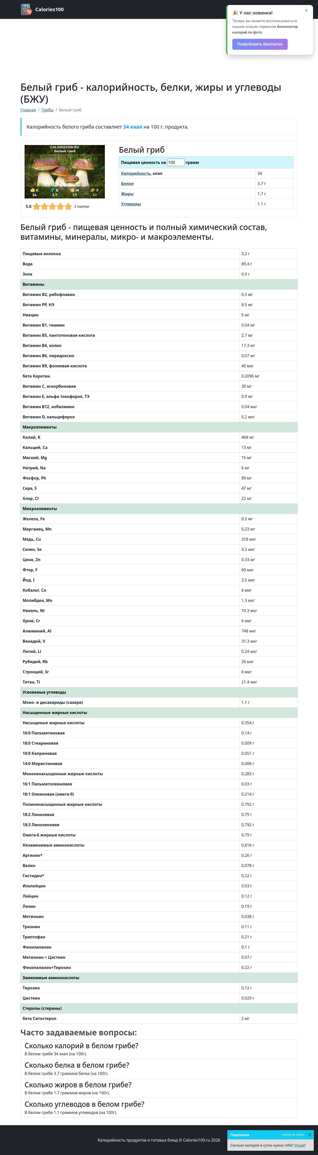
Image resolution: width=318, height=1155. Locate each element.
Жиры (127, 193)
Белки (127, 183)
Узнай (300, 1145)
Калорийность (135, 173)
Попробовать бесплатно (260, 44)
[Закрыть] (309, 1134)
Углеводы (131, 204)
